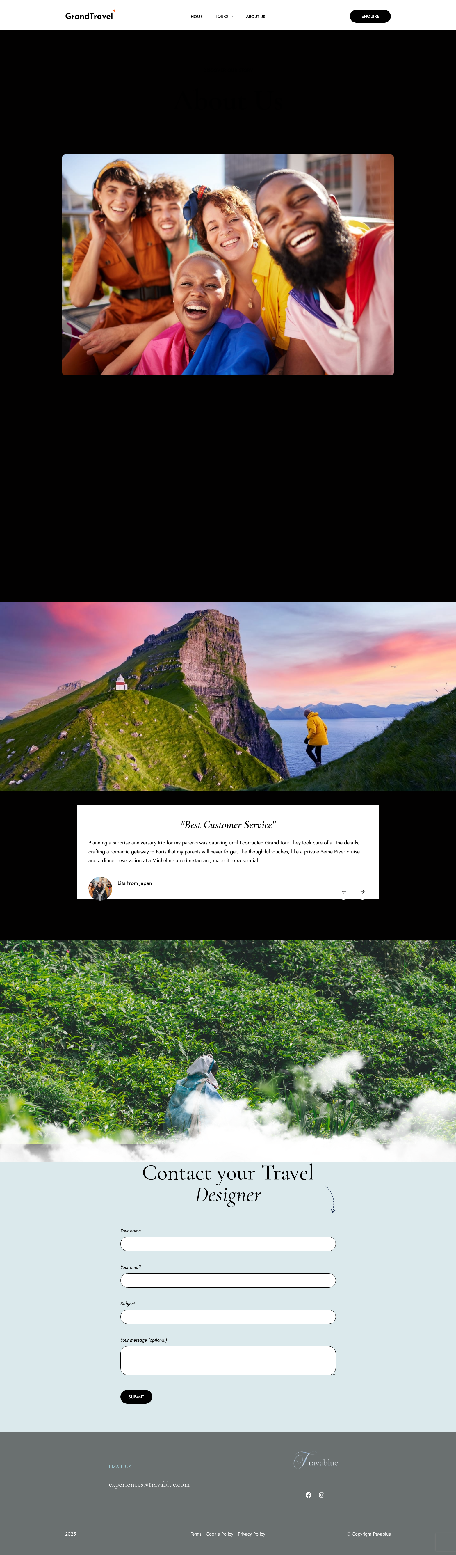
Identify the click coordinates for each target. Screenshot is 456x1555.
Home (197, 16)
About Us (255, 16)
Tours (222, 16)
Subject (228, 1301)
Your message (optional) (228, 1348)
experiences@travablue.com (149, 1475)
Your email (228, 1265)
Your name (228, 1228)
